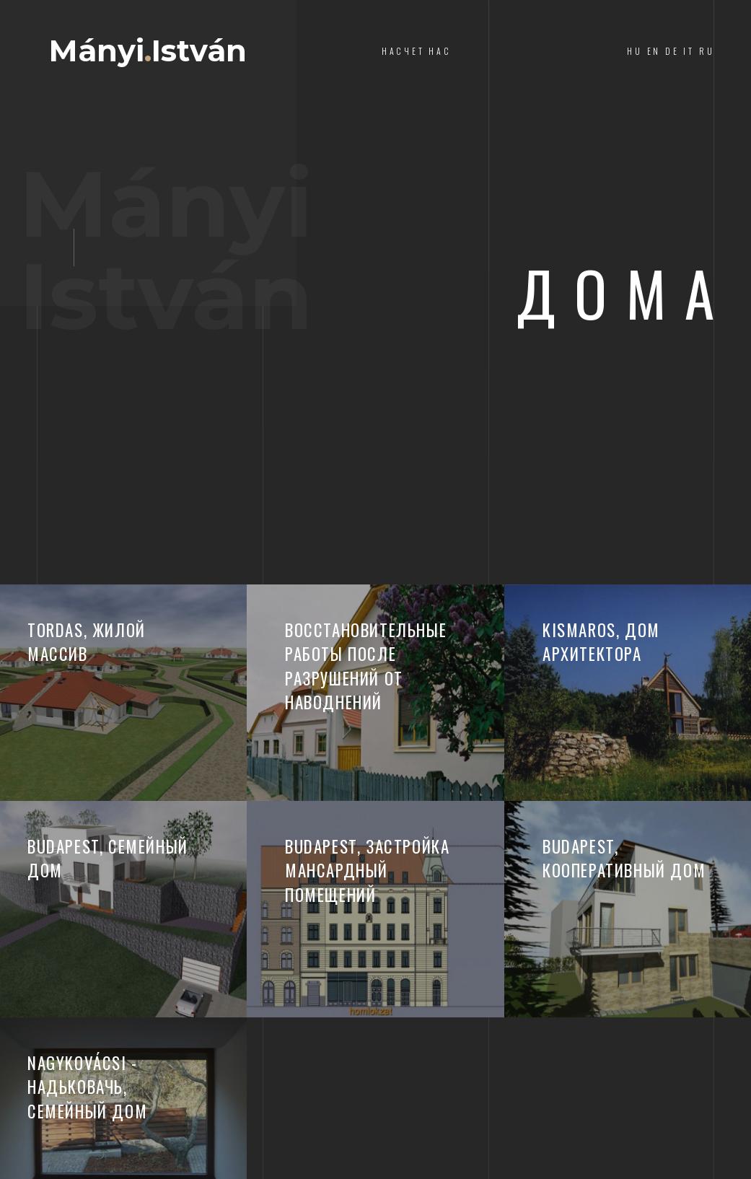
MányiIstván (148, 51)
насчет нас (417, 51)
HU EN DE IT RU (670, 51)
